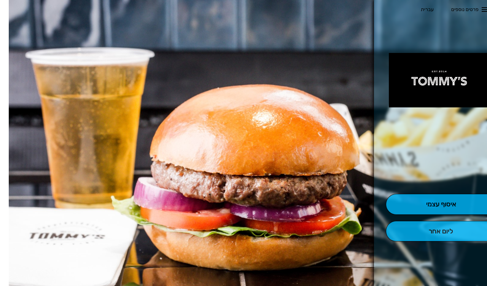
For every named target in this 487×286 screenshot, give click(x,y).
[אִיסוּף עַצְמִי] (432, 204)
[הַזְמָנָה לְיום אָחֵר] (432, 231)
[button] (432, 172)
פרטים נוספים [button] (456, 9)
